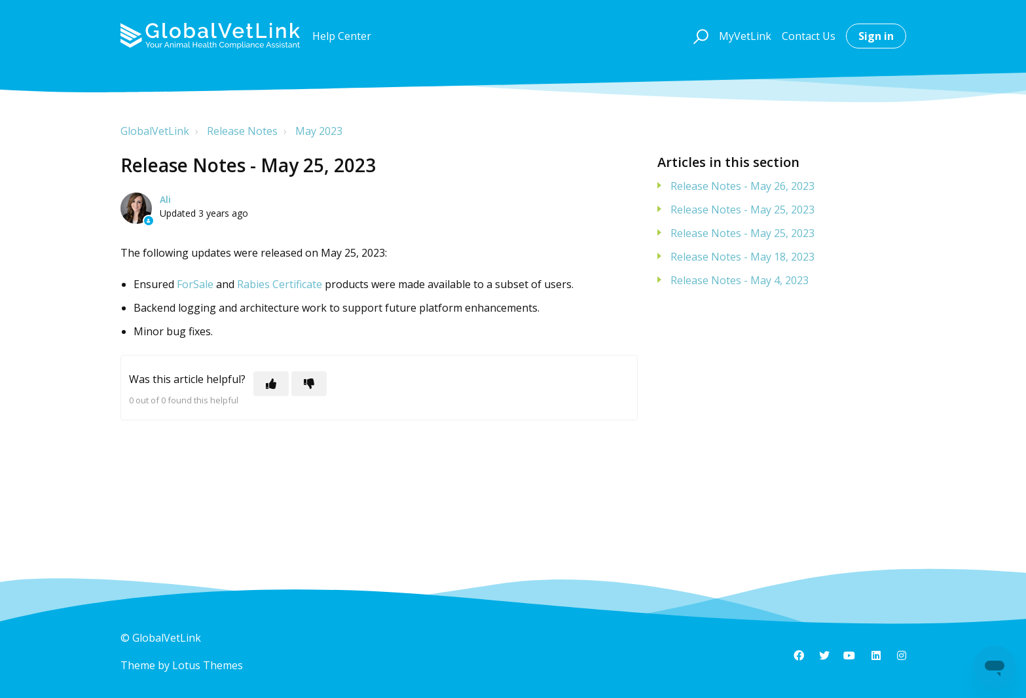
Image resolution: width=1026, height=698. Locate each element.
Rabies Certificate (279, 284)
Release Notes (242, 131)
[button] (698, 36)
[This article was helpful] (271, 383)
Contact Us (808, 36)
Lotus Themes (207, 665)
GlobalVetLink (154, 131)
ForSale (195, 284)
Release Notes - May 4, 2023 (739, 280)
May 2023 (318, 131)
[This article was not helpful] (309, 383)
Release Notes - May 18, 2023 (742, 256)
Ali (165, 199)
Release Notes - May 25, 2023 (742, 209)
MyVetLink (745, 36)
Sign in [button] (876, 36)
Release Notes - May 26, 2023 (742, 186)
